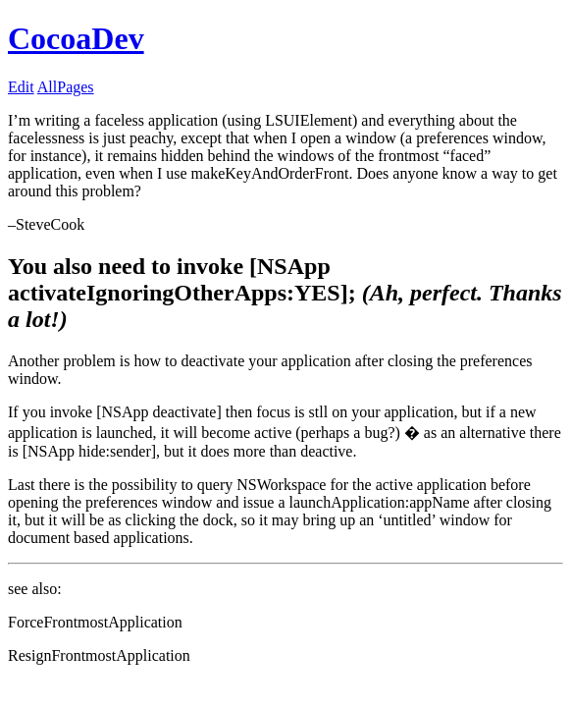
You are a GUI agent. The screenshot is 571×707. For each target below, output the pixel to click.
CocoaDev (76, 38)
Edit (21, 87)
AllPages (65, 87)
